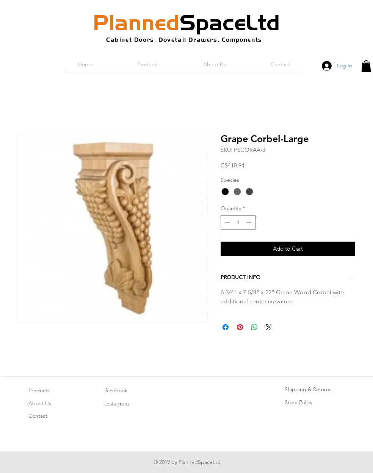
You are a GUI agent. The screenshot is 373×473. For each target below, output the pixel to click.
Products (39, 390)
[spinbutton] (238, 222)
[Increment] (249, 222)
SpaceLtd (186, 22)
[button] (366, 66)
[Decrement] (226, 222)
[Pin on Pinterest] (239, 327)
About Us (39, 403)
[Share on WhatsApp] (254, 327)
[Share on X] (268, 327)
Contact (37, 415)
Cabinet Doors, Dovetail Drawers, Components (184, 39)
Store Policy (298, 402)
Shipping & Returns (308, 389)
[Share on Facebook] (225, 327)
